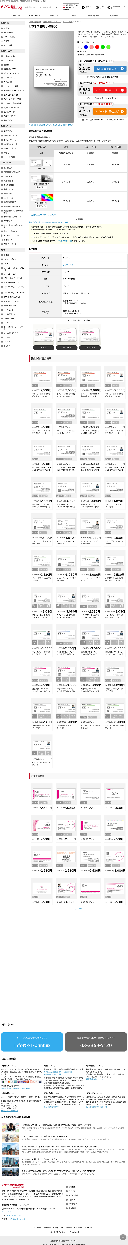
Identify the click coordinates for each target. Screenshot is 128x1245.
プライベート (8, 60)
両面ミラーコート (10, 306)
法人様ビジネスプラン (12, 236)
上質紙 (6, 255)
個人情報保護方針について (96, 1097)
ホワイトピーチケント (11, 301)
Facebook (74, 1222)
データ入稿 (54, 15)
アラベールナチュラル (12, 282)
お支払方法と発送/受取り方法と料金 (15, 1079)
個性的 (6, 153)
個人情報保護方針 (51, 1218)
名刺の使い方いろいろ (12, 217)
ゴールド (7, 337)
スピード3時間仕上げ (109, 111)
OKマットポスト (10, 259)
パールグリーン (9, 323)
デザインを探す (34, 15)
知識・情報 (114, 15)
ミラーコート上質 (10, 274)
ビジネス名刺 (67, 22)
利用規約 (37, 1218)
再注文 (74, 15)
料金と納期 (8, 176)
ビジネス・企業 (9, 56)
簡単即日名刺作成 (11, 231)
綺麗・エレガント (10, 148)
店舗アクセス (8, 189)
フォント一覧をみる (64, 222)
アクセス (72, 1182)
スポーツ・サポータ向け (12, 99)
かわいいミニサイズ (11, 78)
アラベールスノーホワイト (13, 278)
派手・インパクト (10, 157)
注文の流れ (8, 168)
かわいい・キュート (11, 144)
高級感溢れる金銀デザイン (14, 90)
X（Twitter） (61, 1222)
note (51, 1222)
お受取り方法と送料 (64, 241)
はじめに (7, 28)
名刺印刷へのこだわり (12, 172)
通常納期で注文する (110, 69)
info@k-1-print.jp (32, 1036)
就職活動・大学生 (10, 69)
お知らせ (72, 1190)
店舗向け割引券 (10, 116)
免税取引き (8, 240)
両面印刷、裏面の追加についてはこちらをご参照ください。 (51, 125)
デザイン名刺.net (35, 22)
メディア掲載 (73, 1186)
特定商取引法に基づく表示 (71, 1218)
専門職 (6, 65)
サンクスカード (9, 112)
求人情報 (72, 1199)
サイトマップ (89, 1218)
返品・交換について (51, 1097)
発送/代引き (8, 181)
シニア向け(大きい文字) (13, 103)
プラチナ (7, 346)
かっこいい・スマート (11, 140)
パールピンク (9, 310)
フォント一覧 (8, 198)
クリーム (7, 264)
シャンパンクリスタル (12, 333)
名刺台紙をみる (50, 222)
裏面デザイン (41, 187)
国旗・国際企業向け (11, 95)
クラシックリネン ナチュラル (14, 293)
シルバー (7, 342)
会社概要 (72, 1177)
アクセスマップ (7, 1202)
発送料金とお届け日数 (52, 1065)
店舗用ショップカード (12, 108)
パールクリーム (9, 314)
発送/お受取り (93, 15)
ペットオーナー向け (11, 86)
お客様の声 (8, 221)
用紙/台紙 (8, 193)
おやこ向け (8, 82)
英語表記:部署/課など (12, 206)
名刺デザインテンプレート (52, 22)
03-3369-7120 (96, 1036)
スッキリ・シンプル (10, 136)
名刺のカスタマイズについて (44, 215)
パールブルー (9, 318)
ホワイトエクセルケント (12, 297)
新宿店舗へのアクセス (94, 1069)
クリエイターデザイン (11, 73)
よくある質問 (9, 185)
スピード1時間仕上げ (109, 90)
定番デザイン (9, 131)
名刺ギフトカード (10, 244)
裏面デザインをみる (36, 222)
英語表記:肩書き (10, 202)
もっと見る (78, 909)
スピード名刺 (15, 15)
